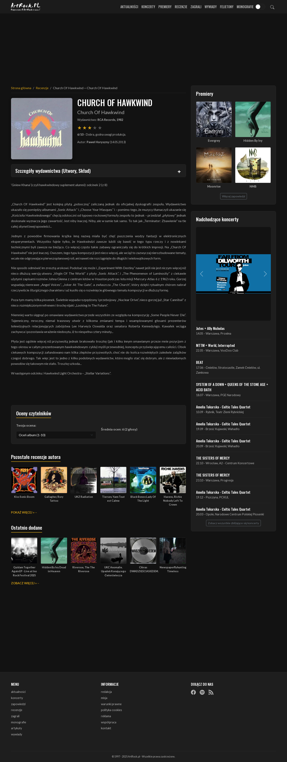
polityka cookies (111, 710)
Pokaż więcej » (22, 512)
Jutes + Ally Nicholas (210, 328)
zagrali (15, 716)
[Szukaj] (272, 7)
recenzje (16, 710)
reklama (106, 716)
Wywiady (211, 6)
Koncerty (148, 6)
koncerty (17, 698)
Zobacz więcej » (24, 583)
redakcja (106, 691)
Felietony (226, 6)
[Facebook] (193, 692)
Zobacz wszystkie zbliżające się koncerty (233, 523)
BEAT (199, 362)
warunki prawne (111, 704)
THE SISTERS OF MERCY (213, 458)
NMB (253, 186)
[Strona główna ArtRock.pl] (25, 7)
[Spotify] (202, 692)
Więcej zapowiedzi (233, 196)
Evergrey (214, 140)
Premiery (165, 6)
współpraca (108, 722)
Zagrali (196, 6)
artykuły (16, 728)
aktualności (18, 691)
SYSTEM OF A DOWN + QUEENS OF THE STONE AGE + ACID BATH (232, 387)
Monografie (245, 6)
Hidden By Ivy (252, 140)
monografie (18, 722)
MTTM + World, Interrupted (215, 345)
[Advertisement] (143, 47)
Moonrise (214, 186)
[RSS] (211, 692)
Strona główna (21, 88)
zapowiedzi (18, 704)
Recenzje (181, 6)
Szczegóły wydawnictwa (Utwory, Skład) (53, 170)
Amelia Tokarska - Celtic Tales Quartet (223, 406)
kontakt (106, 728)
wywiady (16, 734)
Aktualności (129, 6)
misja (104, 698)
